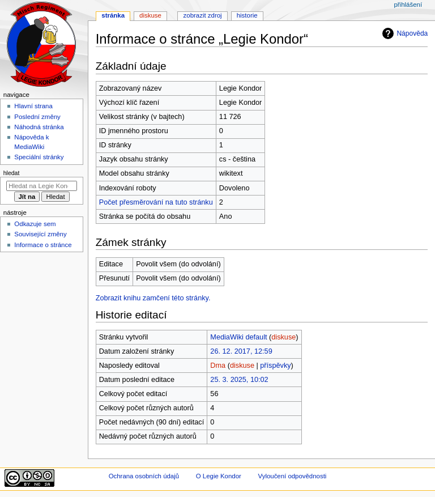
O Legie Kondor (218, 476)
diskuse (283, 337)
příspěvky (275, 365)
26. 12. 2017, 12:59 (241, 351)
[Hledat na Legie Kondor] (41, 186)
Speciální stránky (38, 157)
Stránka (113, 15)
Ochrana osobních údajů (144, 476)
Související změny (40, 234)
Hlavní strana (33, 106)
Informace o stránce (42, 244)
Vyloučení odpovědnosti (292, 476)
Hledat (11, 172)
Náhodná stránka (38, 127)
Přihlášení (408, 4)
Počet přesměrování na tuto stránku (156, 202)
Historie (247, 15)
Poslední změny (37, 116)
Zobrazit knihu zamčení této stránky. (153, 298)
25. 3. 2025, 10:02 (239, 380)
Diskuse (150, 15)
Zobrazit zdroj (203, 15)
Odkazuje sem (35, 223)
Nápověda (403, 33)
